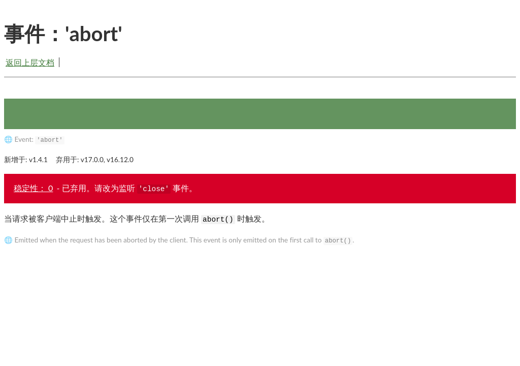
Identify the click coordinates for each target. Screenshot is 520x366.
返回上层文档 (30, 62)
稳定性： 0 (33, 188)
